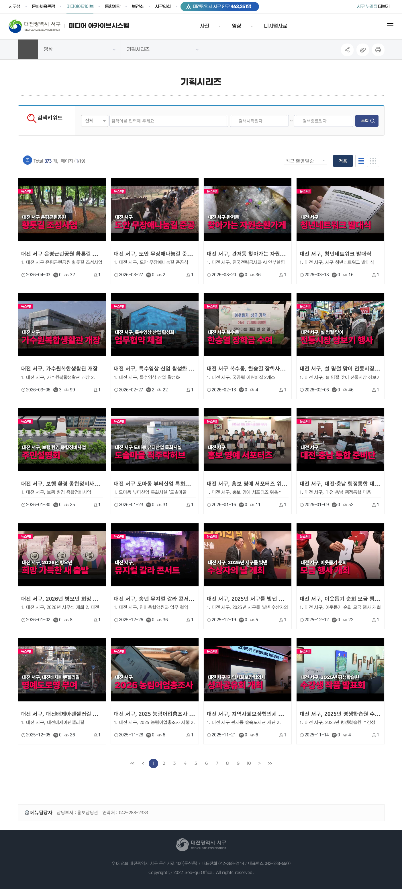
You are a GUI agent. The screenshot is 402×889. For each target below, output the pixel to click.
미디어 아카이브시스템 (99, 26)
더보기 (373, 7)
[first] (132, 763)
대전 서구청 (39, 26)
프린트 (378, 50)
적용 (343, 161)
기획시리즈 (138, 49)
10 (249, 763)
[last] (270, 763)
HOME (28, 49)
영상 (48, 49)
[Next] (259, 763)
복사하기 (363, 50)
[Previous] (143, 763)
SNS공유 (347, 50)
